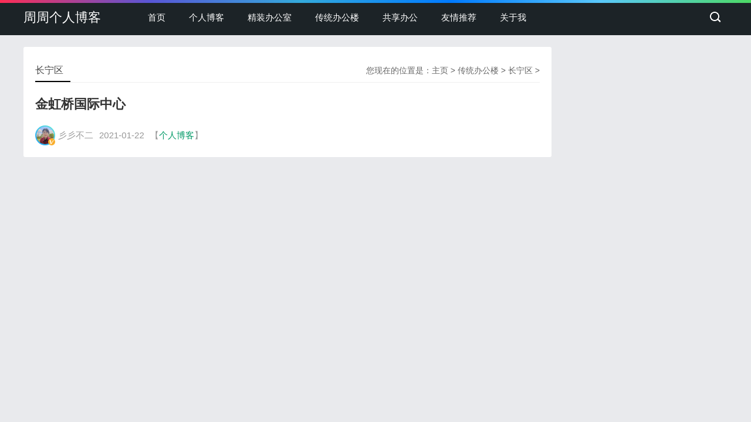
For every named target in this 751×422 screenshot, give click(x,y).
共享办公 (400, 17)
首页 (156, 17)
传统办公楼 (337, 17)
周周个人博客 (62, 17)
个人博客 (206, 17)
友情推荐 (458, 17)
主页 (440, 70)
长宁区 (520, 70)
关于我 (513, 17)
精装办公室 (270, 17)
